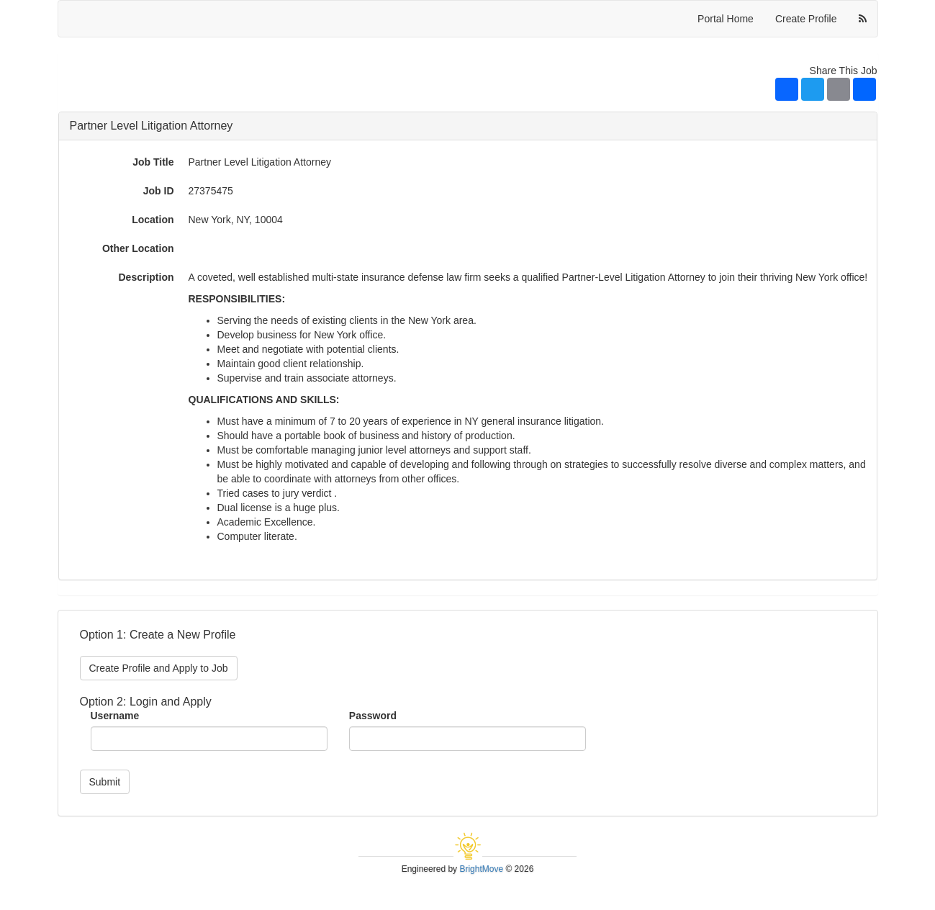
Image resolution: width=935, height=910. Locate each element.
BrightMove (481, 869)
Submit (105, 782)
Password (373, 715)
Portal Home (725, 18)
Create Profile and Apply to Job (158, 668)
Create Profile (806, 18)
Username (115, 715)
